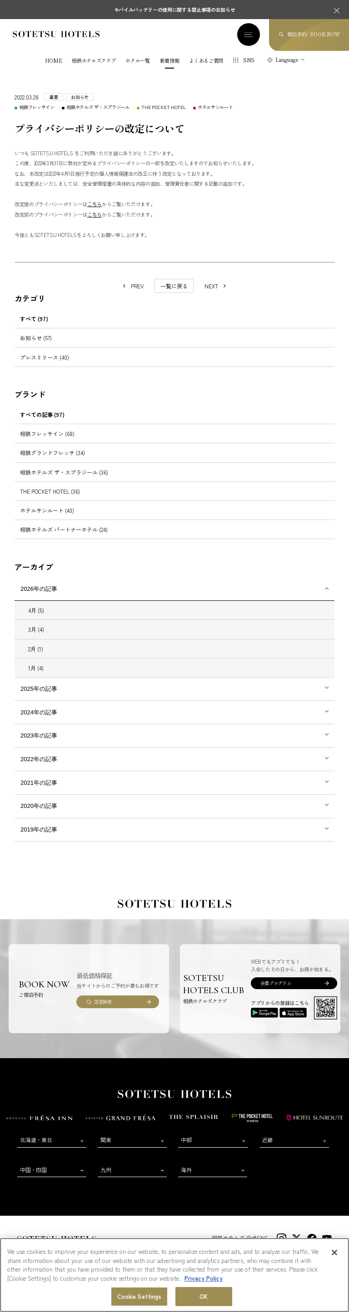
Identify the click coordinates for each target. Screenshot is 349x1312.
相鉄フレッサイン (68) (47, 433)
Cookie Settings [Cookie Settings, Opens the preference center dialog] (139, 1296)
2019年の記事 (38, 829)
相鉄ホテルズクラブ (93, 60)
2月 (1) (35, 649)
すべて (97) (34, 318)
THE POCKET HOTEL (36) (50, 491)
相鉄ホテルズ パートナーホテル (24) (64, 529)
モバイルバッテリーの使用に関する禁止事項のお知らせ (174, 9)
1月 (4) (36, 668)
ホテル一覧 (137, 60)
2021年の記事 (38, 782)
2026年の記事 (38, 588)
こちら (94, 204)
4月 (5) (36, 610)
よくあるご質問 (206, 60)
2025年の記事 (38, 688)
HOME (53, 60)
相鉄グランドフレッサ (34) (52, 452)
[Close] (334, 1252)
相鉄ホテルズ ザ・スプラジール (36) (64, 472)
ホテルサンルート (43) (47, 510)
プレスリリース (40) (44, 357)
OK (203, 1296)
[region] (174, 1275)
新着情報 (169, 60)
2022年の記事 (38, 759)
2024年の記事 (38, 712)
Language (287, 59)
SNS (248, 60)
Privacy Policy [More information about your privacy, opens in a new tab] (203, 1278)
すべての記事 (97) (42, 414)
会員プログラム (275, 983)
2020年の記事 (38, 805)
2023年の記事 (38, 735)
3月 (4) (36, 629)
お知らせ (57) (36, 338)
